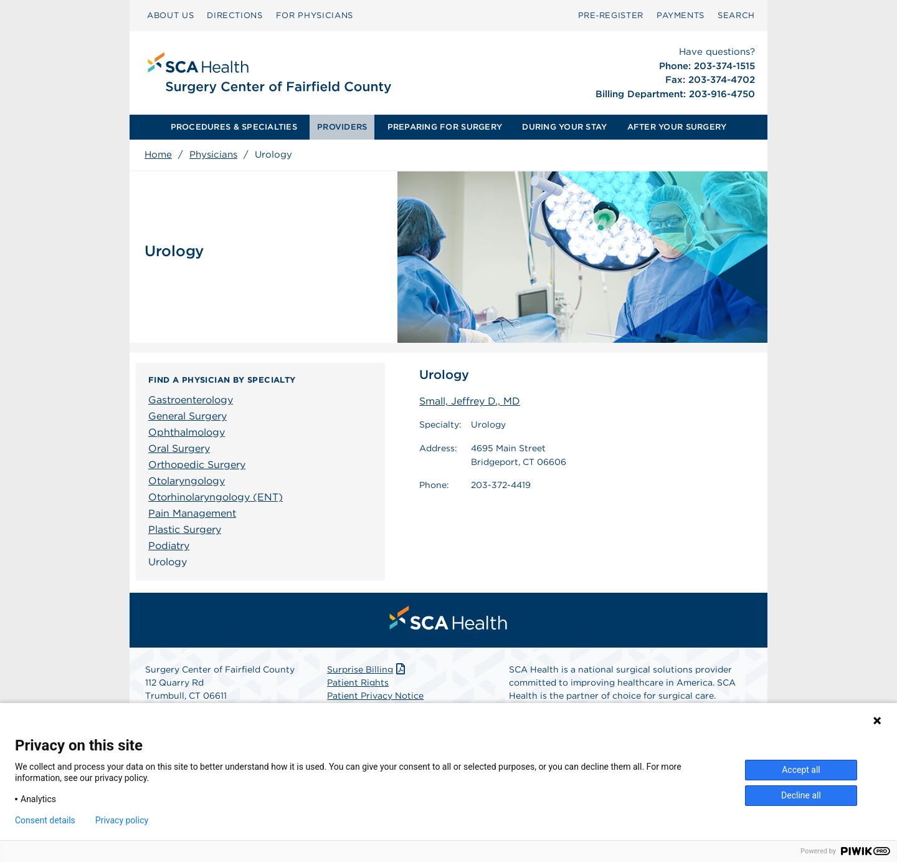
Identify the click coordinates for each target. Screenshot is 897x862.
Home (158, 154)
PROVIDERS (342, 127)
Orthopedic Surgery (196, 465)
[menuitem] (170, 15)
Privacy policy (121, 820)
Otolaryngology (186, 481)
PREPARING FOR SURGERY (444, 127)
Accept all (801, 770)
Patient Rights (358, 682)
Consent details (45, 820)
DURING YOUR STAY (564, 127)
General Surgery (187, 416)
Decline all (801, 795)
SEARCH (736, 15)
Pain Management (192, 513)
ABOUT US (170, 15)
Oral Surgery (179, 448)
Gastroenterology (190, 400)
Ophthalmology (186, 432)
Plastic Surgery (184, 529)
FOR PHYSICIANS (314, 15)
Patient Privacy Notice (375, 696)
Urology (167, 562)
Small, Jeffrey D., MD (469, 401)
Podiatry (168, 546)
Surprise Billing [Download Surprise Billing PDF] (367, 669)
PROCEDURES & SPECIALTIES (234, 127)
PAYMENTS (681, 15)
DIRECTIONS (235, 15)
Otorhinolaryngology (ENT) (215, 497)
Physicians (213, 154)
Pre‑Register (610, 15)
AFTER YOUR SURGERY (677, 127)
